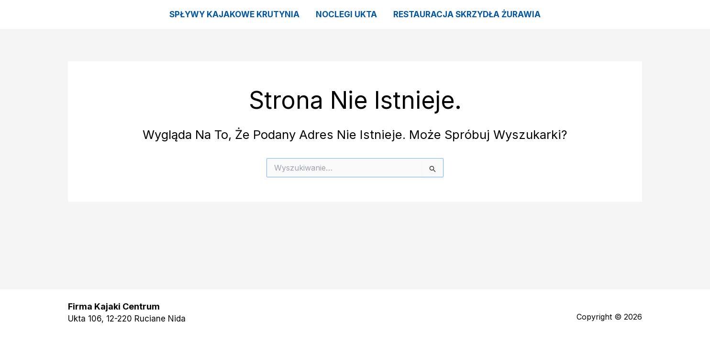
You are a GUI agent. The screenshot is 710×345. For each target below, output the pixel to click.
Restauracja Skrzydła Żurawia (467, 14)
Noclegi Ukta (346, 14)
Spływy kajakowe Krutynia (234, 14)
